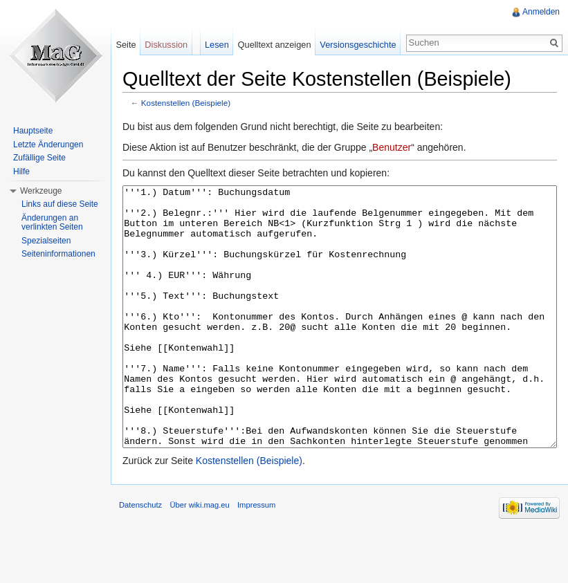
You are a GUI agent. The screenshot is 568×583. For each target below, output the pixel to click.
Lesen (217, 44)
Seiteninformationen (58, 254)
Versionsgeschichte (358, 44)
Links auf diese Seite (59, 204)
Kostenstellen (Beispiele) (185, 102)
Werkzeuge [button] (41, 191)
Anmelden (541, 12)
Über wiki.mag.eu (199, 557)
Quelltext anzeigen (274, 44)
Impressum (256, 557)
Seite (126, 44)
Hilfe (21, 171)
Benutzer (391, 147)
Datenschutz (140, 557)
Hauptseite (33, 131)
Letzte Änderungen (48, 144)
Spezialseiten (46, 241)
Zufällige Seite (39, 158)
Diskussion (166, 44)
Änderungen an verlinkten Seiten (52, 222)
